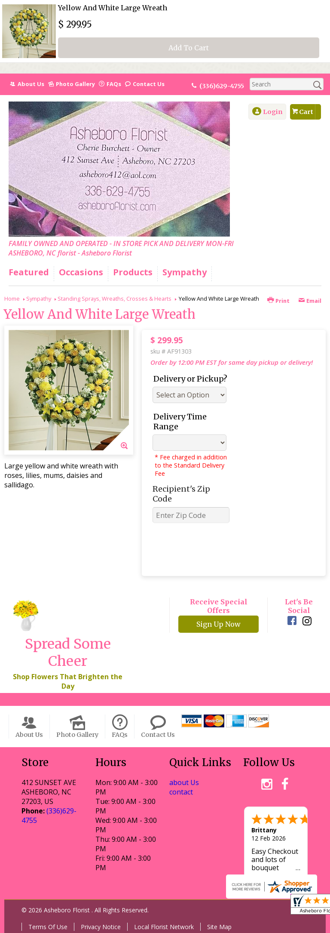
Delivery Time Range (180, 421)
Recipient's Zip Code (181, 494)
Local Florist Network (164, 927)
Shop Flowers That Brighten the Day (67, 681)
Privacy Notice (101, 927)
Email (309, 301)
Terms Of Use (47, 927)
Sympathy (38, 298)
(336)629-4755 (221, 86)
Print (278, 301)
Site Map (219, 927)
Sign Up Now (218, 624)
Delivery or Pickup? (190, 379)
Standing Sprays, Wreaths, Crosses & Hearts (114, 298)
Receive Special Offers (219, 606)
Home (12, 298)
